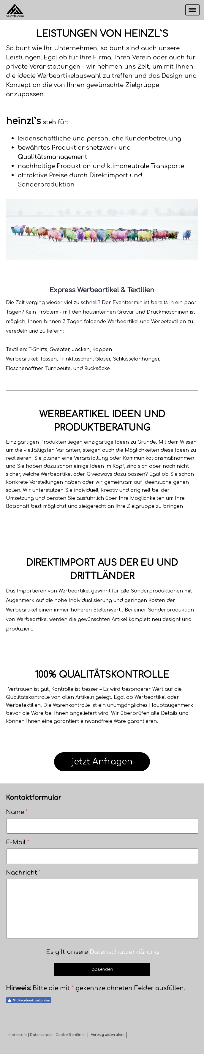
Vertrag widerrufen (107, 1035)
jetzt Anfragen (102, 762)
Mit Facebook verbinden (28, 1000)
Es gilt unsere (102, 952)
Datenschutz (41, 1035)
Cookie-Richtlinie (70, 1035)
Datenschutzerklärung (124, 952)
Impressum (17, 1035)
